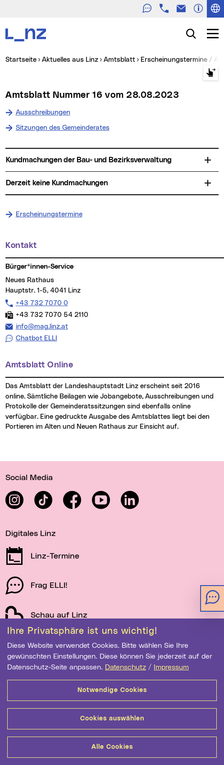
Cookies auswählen (112, 718)
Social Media (29, 478)
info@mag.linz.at (41, 326)
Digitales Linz (30, 534)
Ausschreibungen (43, 112)
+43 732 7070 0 (41, 303)
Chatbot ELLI (36, 338)
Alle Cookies (112, 747)
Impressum (171, 667)
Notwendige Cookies (112, 690)
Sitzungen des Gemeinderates (63, 127)
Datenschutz (125, 667)
